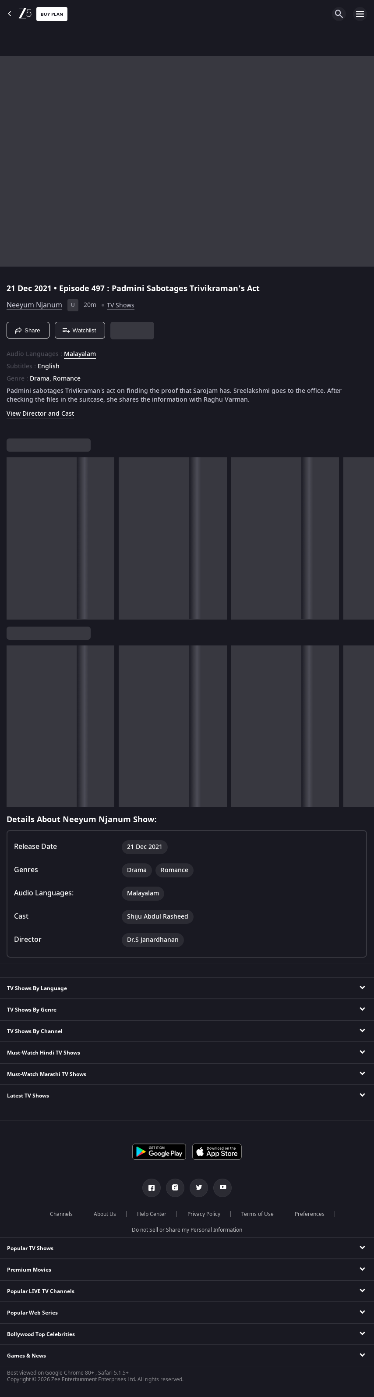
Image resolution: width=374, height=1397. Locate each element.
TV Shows (120, 305)
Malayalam (80, 354)
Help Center (151, 1214)
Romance (67, 378)
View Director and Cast (40, 413)
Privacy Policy (203, 1214)
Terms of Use (257, 1214)
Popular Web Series (32, 1312)
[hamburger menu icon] (360, 14)
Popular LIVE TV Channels (40, 1291)
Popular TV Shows (30, 1248)
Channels (61, 1214)
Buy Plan (52, 14)
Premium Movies (29, 1269)
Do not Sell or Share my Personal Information (187, 1230)
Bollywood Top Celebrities (41, 1334)
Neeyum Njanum (34, 305)
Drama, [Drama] (40, 378)
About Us (105, 1214)
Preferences (310, 1214)
